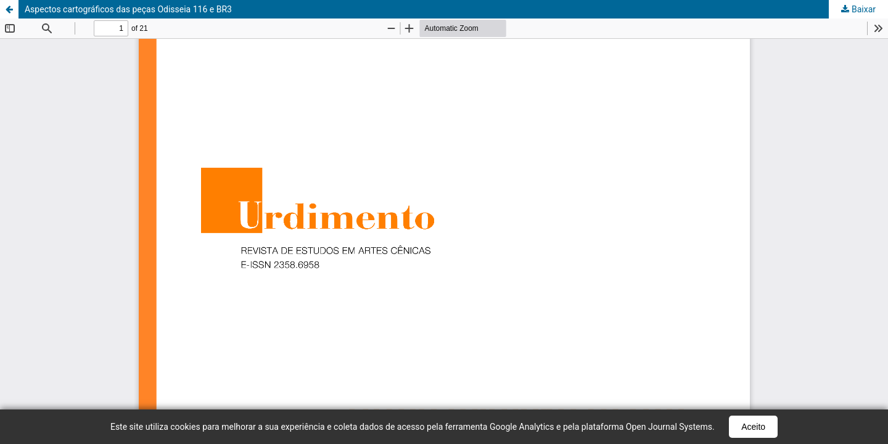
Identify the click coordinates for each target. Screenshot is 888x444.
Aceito (753, 427)
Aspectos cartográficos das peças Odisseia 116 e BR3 (128, 9)
